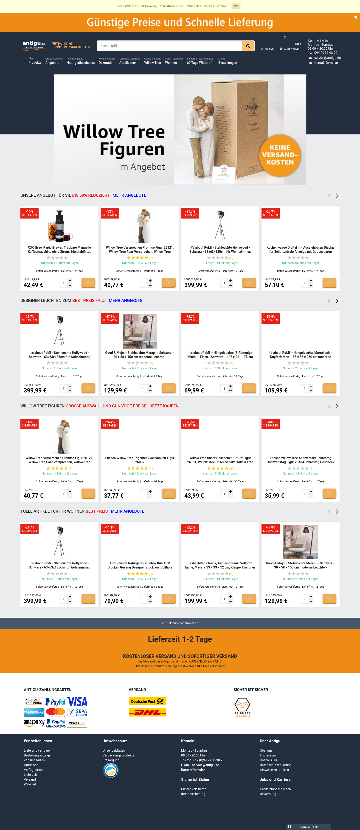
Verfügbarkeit (33, 770)
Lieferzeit (30, 774)
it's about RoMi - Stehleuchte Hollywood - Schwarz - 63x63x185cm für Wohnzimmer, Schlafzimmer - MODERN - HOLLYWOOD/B (220, 251)
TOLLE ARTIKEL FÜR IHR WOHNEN (82, 511)
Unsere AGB (268, 760)
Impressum (268, 755)
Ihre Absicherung (193, 794)
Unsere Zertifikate (193, 789)
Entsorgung (111, 760)
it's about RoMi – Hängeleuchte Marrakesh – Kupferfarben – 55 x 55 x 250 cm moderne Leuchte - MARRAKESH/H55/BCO (300, 357)
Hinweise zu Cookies (274, 770)
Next (337, 195)
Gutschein (31, 765)
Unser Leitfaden (114, 750)
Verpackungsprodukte (118, 755)
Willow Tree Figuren (99, 406)
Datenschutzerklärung (276, 765)
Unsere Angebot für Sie (83, 195)
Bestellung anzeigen (38, 755)
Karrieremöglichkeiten (275, 789)
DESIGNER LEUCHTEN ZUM (81, 300)
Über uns (266, 750)
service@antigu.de (324, 58)
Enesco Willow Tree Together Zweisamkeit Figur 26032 (139, 460)
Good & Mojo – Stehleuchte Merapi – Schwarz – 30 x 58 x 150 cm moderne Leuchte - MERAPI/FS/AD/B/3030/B (139, 357)
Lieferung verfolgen (37, 750)
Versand (30, 779)
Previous (329, 195)
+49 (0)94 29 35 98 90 (208, 760)
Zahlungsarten (34, 760)
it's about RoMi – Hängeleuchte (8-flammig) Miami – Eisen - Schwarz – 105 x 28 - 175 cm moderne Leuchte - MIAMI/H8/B (220, 357)
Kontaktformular (323, 63)
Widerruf (30, 784)
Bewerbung (268, 794)
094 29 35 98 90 (322, 52)
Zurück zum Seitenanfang (180, 623)
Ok (236, 6)
